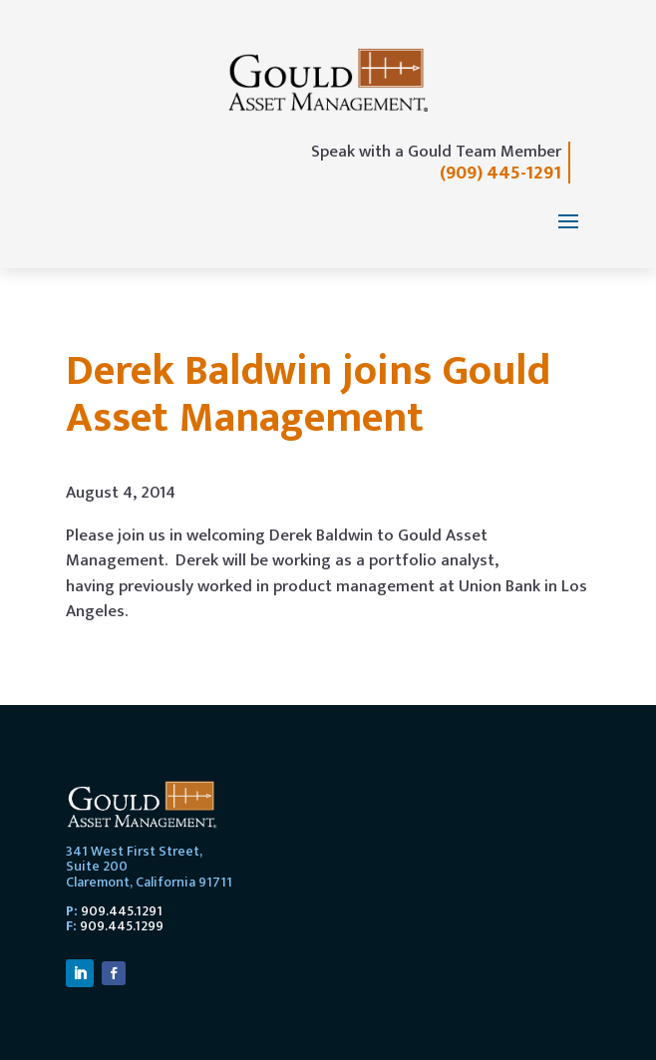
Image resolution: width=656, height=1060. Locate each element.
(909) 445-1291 (500, 173)
